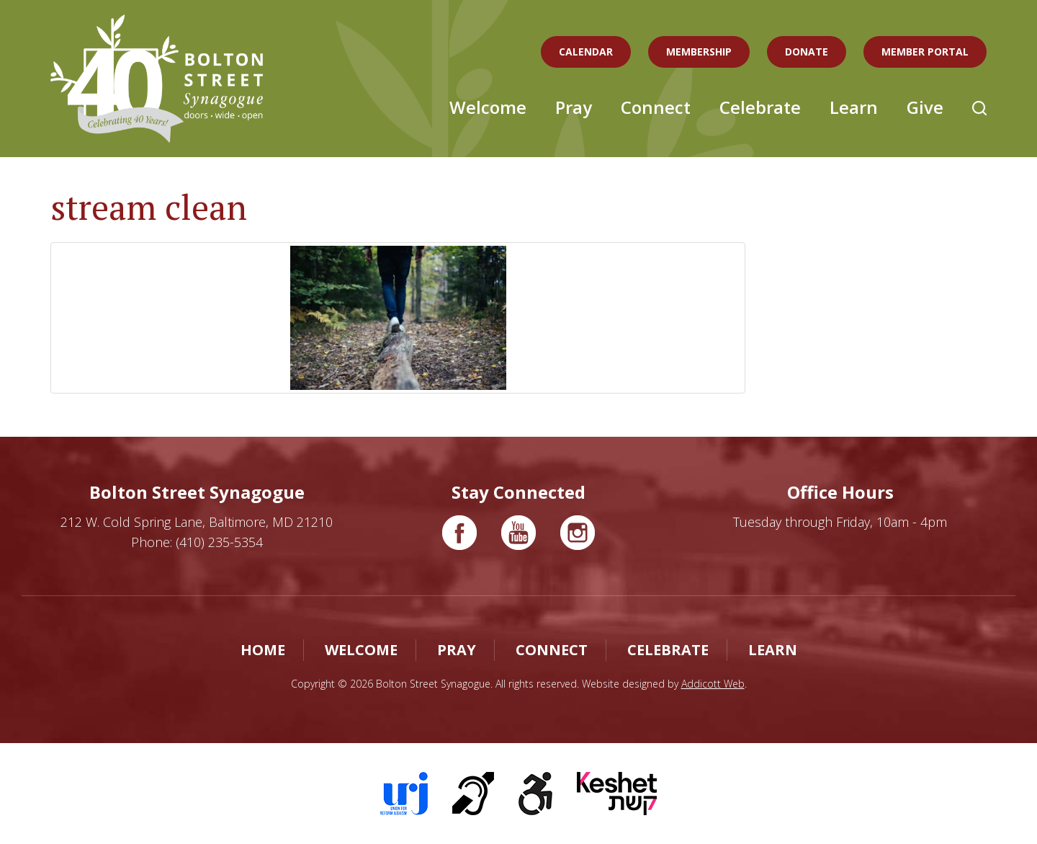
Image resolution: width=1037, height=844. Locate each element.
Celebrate (760, 107)
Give (925, 107)
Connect (656, 107)
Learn (854, 107)
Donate (806, 51)
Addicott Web (713, 683)
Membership (699, 51)
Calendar (586, 51)
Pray (573, 107)
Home (263, 649)
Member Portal (925, 51)
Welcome (487, 107)
